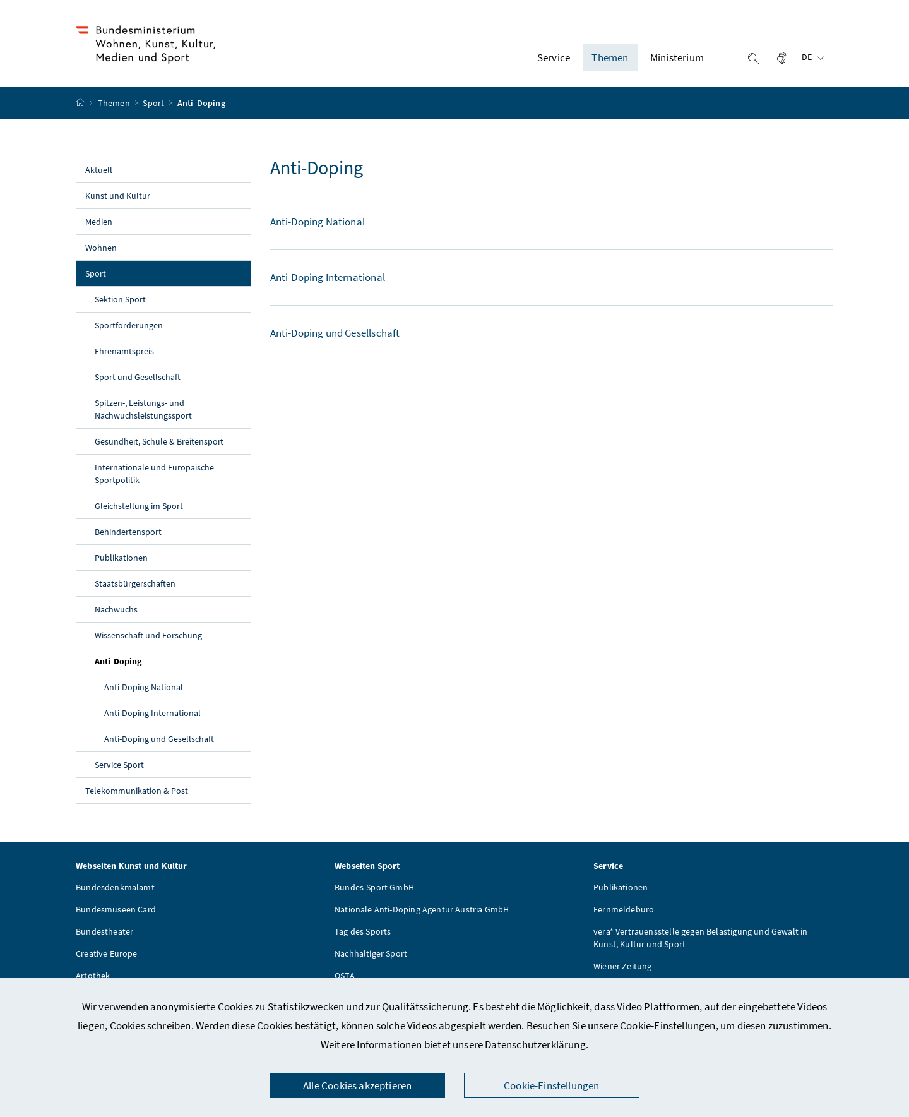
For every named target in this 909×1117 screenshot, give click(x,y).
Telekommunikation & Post (136, 790)
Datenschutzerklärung (535, 1044)
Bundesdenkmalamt (115, 887)
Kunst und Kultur (117, 195)
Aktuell (98, 170)
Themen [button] (609, 57)
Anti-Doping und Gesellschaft (159, 738)
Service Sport (119, 764)
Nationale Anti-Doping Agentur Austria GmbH (422, 909)
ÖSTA (345, 975)
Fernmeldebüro (623, 909)
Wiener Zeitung (622, 966)
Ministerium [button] (677, 57)
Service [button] (553, 57)
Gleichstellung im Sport (139, 505)
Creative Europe (107, 953)
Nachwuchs (116, 609)
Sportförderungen (129, 325)
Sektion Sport (120, 299)
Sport (154, 103)
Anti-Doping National (143, 687)
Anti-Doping (147, 660)
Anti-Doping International (152, 713)
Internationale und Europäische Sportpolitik (154, 474)
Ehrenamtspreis (124, 351)
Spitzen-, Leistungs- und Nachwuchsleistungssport (143, 409)
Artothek (93, 975)
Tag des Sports (363, 931)
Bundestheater (104, 931)
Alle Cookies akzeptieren (357, 1085)
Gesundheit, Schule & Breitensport (159, 441)
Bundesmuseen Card (116, 909)
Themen (115, 103)
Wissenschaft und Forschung (148, 635)
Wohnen (101, 247)
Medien (98, 221)
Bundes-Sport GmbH (374, 887)
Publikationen (121, 557)
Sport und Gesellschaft (138, 377)
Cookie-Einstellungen (668, 1025)
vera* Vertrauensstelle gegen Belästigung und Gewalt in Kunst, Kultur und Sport (700, 938)
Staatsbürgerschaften (135, 583)
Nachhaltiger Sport (371, 953)
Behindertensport (128, 531)
